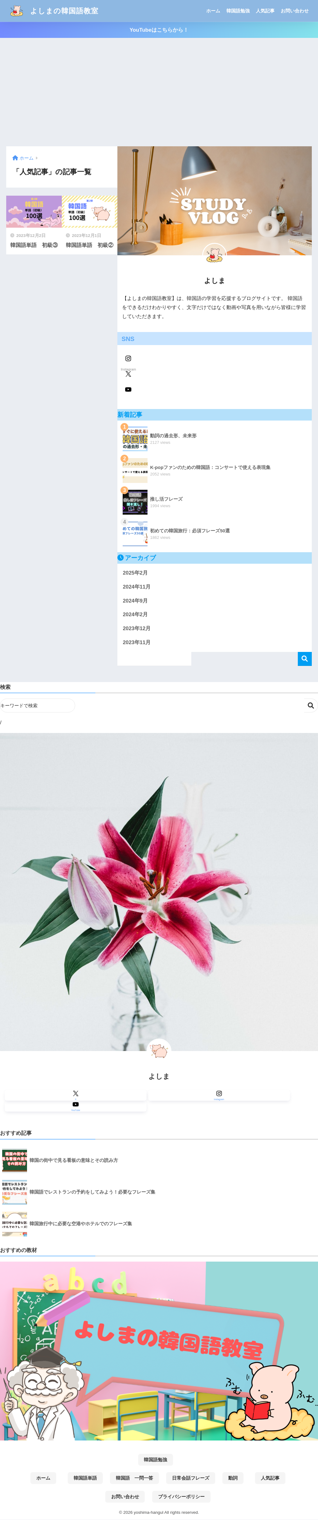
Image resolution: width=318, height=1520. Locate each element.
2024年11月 (137, 587)
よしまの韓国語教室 (53, 11)
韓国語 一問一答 (134, 1478)
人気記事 (265, 10)
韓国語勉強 (238, 10)
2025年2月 (135, 573)
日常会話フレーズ (190, 1478)
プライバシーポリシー (181, 1497)
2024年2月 (135, 614)
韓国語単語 (85, 1478)
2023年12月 (137, 628)
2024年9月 (135, 601)
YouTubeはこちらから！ (159, 30)
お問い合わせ (295, 10)
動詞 (233, 1478)
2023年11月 (137, 642)
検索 (305, 659)
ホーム (213, 10)
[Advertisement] (159, 92)
